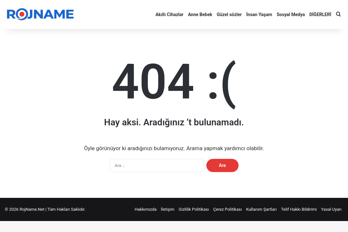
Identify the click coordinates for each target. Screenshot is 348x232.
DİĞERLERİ (320, 14)
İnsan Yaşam (259, 14)
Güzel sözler (229, 14)
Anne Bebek (200, 14)
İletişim (167, 209)
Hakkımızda (145, 209)
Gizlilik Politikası (194, 209)
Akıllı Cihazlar (169, 14)
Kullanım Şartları (261, 209)
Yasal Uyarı (331, 209)
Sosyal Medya (291, 14)
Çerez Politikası (227, 209)
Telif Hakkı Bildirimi (299, 209)
